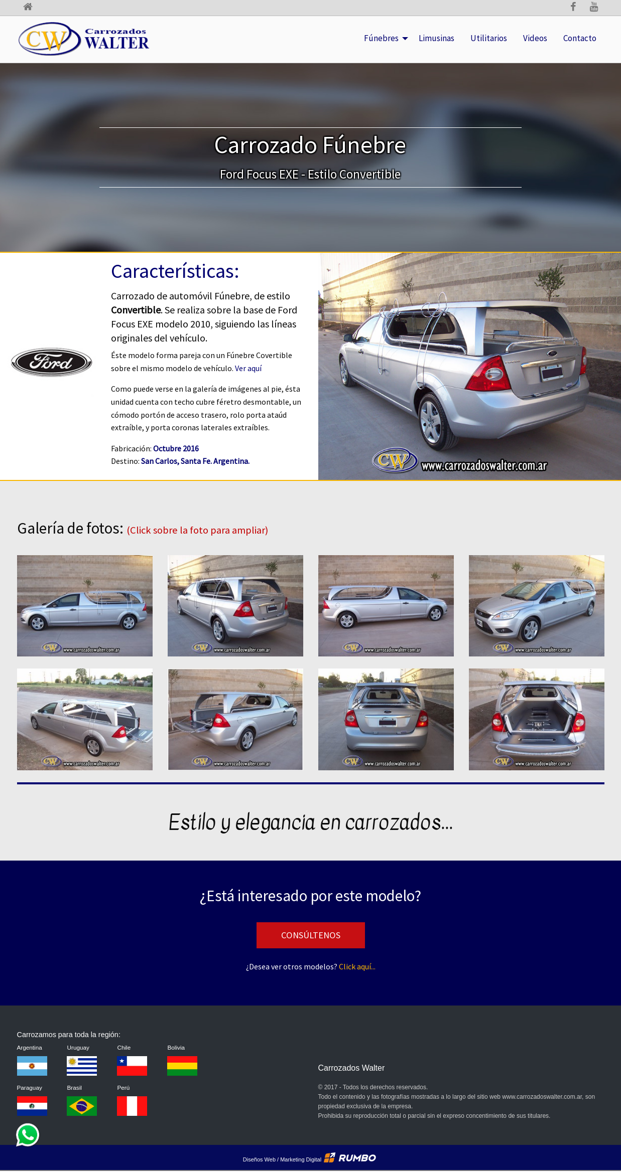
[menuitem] (383, 38)
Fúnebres (387, 30)
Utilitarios (492, 30)
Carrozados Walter (351, 1068)
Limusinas (440, 30)
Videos (535, 38)
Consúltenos (310, 935)
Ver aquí (248, 368)
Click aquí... (357, 966)
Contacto (579, 38)
